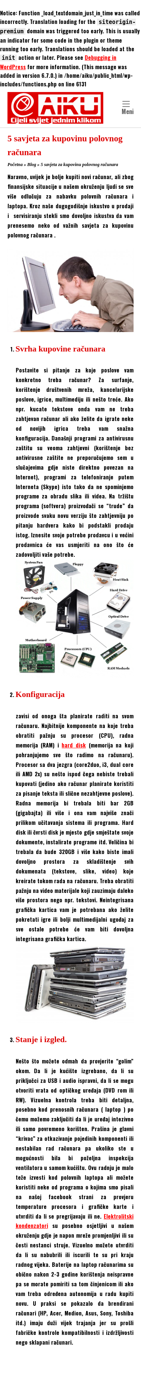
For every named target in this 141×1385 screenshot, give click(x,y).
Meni (128, 108)
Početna (15, 164)
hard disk (74, 745)
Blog (31, 164)
